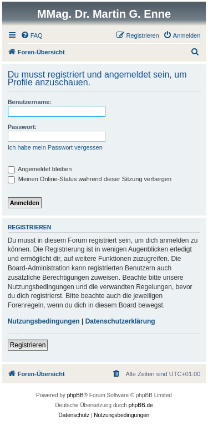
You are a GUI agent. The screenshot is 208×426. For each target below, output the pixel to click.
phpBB (75, 395)
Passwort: (22, 127)
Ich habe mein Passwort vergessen (55, 147)
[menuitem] (32, 35)
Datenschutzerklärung (120, 321)
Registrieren (28, 345)
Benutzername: (30, 102)
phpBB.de (141, 405)
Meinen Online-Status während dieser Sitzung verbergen (89, 179)
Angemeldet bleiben (40, 169)
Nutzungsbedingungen (44, 321)
